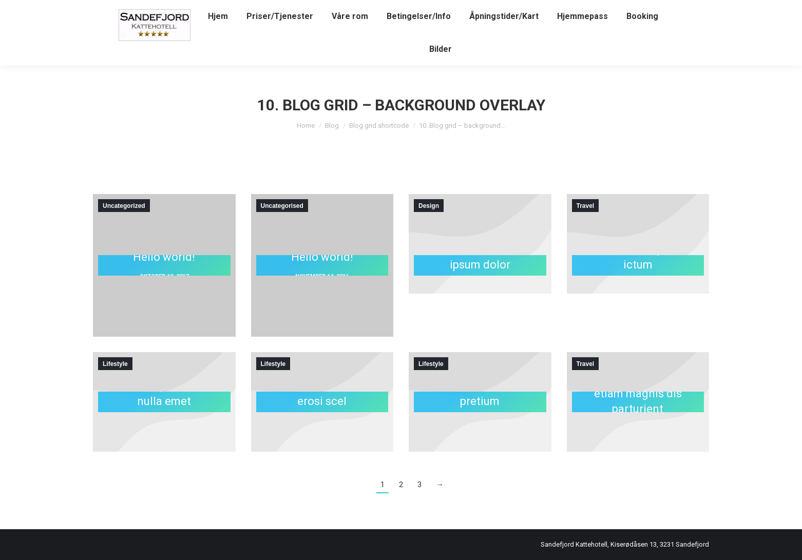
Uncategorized (124, 205)
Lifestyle (115, 364)
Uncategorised (282, 205)
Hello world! (164, 256)
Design (428, 205)
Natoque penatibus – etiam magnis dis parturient (638, 393)
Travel (586, 205)
